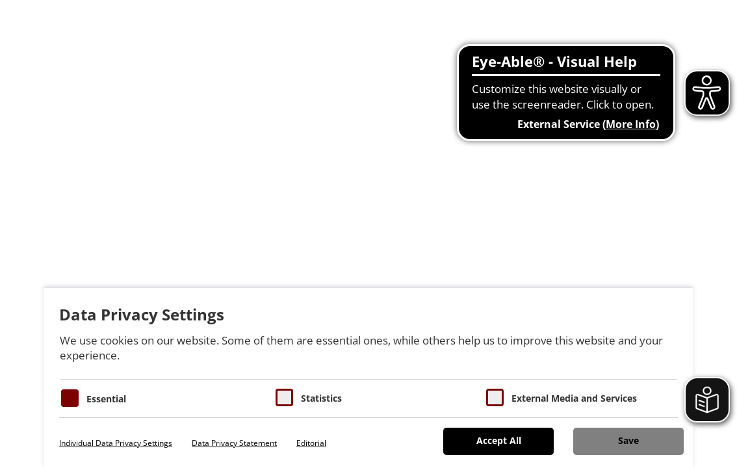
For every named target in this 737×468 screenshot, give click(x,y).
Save (628, 440)
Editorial (311, 442)
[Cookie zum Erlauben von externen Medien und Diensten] (495, 397)
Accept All (498, 440)
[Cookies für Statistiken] (284, 397)
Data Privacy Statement (234, 442)
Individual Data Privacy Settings (115, 442)
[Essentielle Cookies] (70, 398)
